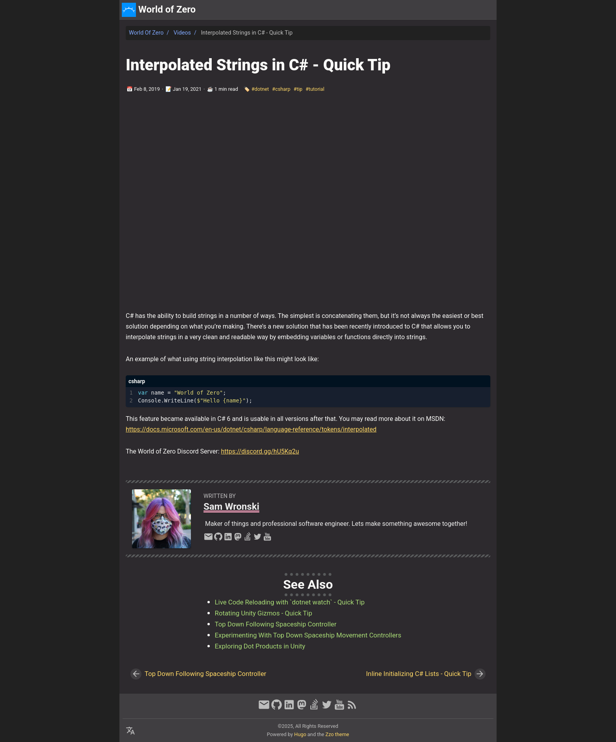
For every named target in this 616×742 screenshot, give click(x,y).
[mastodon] (238, 539)
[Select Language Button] (130, 731)
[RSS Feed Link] (352, 708)
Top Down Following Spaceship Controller (276, 624)
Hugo (300, 734)
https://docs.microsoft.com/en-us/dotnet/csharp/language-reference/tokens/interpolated (251, 429)
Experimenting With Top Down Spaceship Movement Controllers (308, 635)
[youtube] (267, 539)
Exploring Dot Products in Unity (260, 646)
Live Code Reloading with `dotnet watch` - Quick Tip (290, 602)
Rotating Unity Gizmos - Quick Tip (263, 613)
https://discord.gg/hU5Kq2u (260, 451)
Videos (182, 32)
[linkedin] (228, 539)
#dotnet (260, 89)
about (458, 9)
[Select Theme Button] (437, 9)
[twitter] (257, 539)
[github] (218, 539)
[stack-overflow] (248, 539)
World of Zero (146, 32)
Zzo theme (337, 734)
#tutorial (315, 89)
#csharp (281, 89)
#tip (297, 89)
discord (482, 9)
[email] (208, 539)
